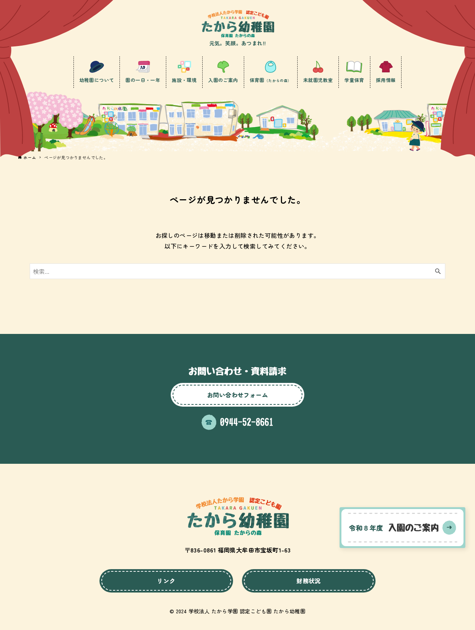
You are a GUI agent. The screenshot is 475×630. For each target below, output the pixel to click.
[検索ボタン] (437, 271)
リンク (166, 580)
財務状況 (309, 580)
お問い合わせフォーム (237, 394)
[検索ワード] (237, 271)
